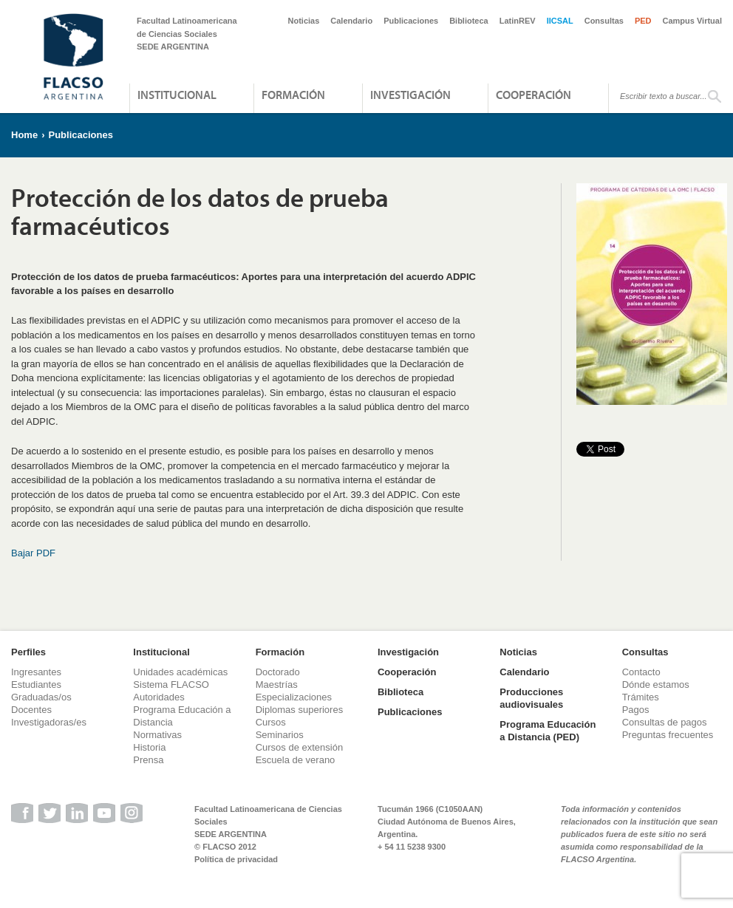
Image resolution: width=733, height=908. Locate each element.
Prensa (148, 759)
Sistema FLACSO (171, 684)
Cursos (271, 722)
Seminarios (280, 734)
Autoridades (158, 697)
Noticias (304, 20)
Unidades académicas (180, 671)
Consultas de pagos (664, 722)
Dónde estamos (655, 684)
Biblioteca (468, 20)
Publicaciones (410, 20)
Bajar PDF (33, 553)
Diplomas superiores (300, 709)
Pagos (636, 709)
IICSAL (560, 20)
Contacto (641, 671)
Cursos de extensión (300, 747)
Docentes (31, 709)
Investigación (410, 94)
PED (643, 20)
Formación (293, 94)
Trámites (640, 697)
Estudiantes (36, 684)
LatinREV (518, 20)
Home (24, 134)
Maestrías (277, 684)
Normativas (157, 734)
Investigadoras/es (48, 722)
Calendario (351, 20)
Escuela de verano (295, 759)
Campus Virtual (693, 20)
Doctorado (278, 671)
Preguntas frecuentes (668, 734)
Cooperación (533, 94)
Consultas (604, 20)
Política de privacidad (236, 859)
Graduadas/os (41, 697)
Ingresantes (36, 671)
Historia (149, 747)
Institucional (177, 94)
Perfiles (28, 652)
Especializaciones (294, 697)
